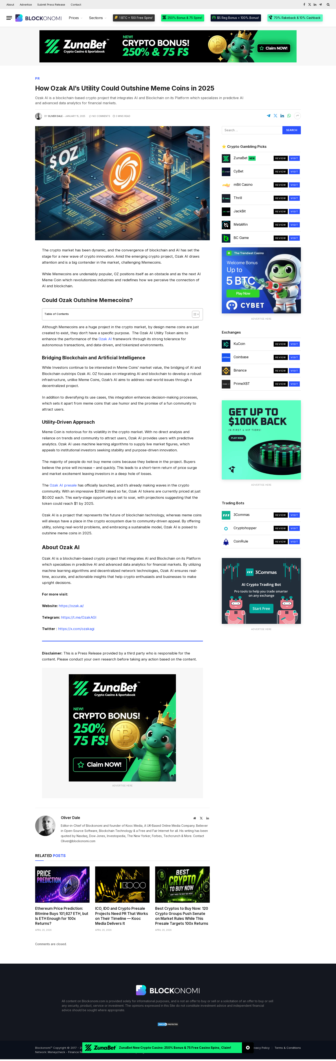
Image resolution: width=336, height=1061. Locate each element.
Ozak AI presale (63, 485)
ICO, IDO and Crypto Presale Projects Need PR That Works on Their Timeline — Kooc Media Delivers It (121, 915)
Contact (76, 4)
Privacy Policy (260, 1047)
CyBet (238, 171)
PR (37, 78)
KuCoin (239, 344)
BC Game (241, 238)
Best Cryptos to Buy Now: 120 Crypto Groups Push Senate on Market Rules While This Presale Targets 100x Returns (181, 915)
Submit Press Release (51, 4)
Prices (74, 18)
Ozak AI (105, 339)
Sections (96, 18)
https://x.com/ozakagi (76, 629)
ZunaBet (245, 158)
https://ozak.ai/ (71, 606)
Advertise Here (122, 785)
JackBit (240, 211)
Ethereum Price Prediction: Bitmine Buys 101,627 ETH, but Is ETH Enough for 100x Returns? (61, 915)
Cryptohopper (245, 528)
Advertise (26, 4)
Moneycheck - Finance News (67, 1052)
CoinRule (241, 541)
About (10, 4)
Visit (294, 158)
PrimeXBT (242, 383)
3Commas (242, 514)
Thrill (238, 198)
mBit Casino (243, 184)
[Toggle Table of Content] (193, 314)
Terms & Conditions (287, 1047)
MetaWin (241, 224)
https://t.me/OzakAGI (78, 617)
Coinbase (241, 357)
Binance (240, 370)
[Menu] (9, 18)
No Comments (99, 116)
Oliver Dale (55, 116)
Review (280, 158)
